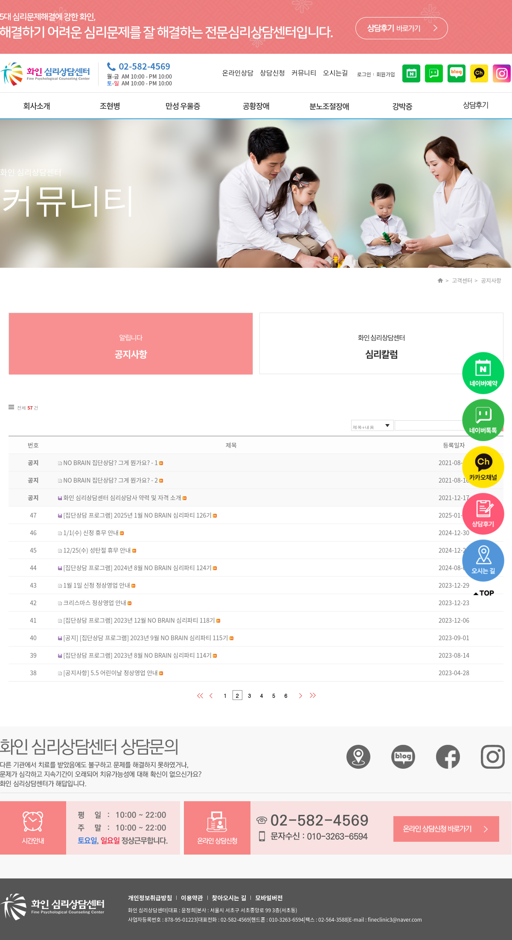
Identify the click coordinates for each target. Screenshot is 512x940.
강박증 (402, 105)
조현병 (110, 105)
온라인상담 (237, 72)
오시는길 (335, 72)
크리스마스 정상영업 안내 (94, 602)
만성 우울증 (183, 105)
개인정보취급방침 (150, 897)
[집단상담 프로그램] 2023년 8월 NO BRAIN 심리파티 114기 (137, 655)
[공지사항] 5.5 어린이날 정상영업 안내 (110, 672)
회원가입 (385, 74)
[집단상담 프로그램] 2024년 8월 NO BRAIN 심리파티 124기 (137, 567)
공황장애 (256, 105)
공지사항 (491, 280)
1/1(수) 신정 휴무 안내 (91, 532)
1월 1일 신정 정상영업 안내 (96, 585)
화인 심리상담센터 (381, 346)
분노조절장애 (329, 105)
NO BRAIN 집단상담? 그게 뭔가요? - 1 (110, 462)
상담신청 (272, 72)
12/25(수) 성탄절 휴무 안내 (97, 550)
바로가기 (401, 28)
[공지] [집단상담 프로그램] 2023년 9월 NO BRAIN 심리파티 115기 (145, 637)
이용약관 (192, 897)
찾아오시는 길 (229, 897)
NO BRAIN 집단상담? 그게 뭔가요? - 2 (110, 480)
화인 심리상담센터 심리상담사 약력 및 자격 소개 (122, 497)
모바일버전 (268, 897)
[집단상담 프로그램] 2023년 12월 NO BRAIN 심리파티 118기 (139, 620)
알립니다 (131, 346)
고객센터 (462, 280)
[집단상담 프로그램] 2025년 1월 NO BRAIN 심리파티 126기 (137, 515)
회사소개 (36, 105)
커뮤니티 (304, 72)
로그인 (364, 74)
